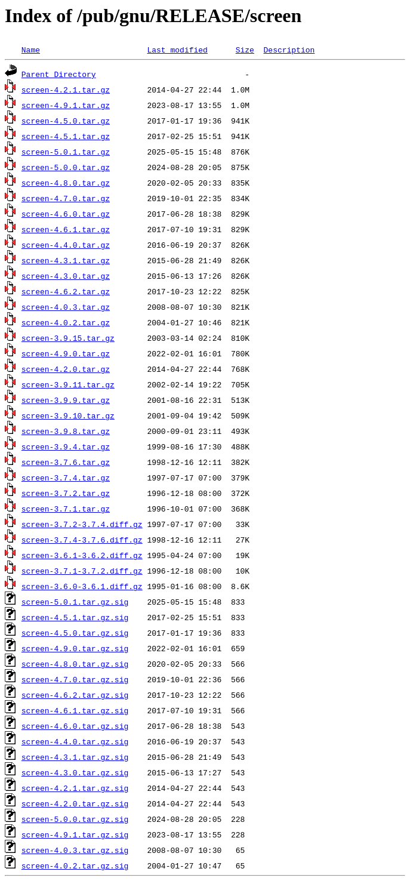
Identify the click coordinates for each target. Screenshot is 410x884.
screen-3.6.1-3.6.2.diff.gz (82, 555)
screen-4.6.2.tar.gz (65, 291)
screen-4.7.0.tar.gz (65, 198)
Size (245, 49)
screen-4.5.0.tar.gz (65, 120)
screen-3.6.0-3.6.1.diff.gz (82, 586)
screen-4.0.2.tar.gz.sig (74, 865)
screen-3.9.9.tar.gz (65, 400)
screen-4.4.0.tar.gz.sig (74, 741)
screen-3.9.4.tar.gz (65, 446)
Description (289, 49)
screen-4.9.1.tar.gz (65, 105)
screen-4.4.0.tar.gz (65, 244)
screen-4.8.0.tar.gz (65, 182)
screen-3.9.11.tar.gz (68, 384)
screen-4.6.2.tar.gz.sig (74, 694)
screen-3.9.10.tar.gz (68, 415)
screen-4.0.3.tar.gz (65, 306)
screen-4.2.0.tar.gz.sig (74, 803)
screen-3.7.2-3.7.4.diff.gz (82, 524)
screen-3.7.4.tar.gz (65, 477)
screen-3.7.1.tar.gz (65, 508)
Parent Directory (58, 74)
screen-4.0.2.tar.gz (65, 322)
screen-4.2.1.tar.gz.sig (74, 788)
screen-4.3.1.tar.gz (65, 260)
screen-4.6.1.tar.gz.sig (74, 710)
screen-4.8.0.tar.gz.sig (74, 663)
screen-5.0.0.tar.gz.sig (74, 819)
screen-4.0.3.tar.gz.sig (74, 850)
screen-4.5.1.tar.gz (65, 136)
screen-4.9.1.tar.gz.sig (74, 834)
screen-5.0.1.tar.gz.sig (74, 601)
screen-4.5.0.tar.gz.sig (74, 632)
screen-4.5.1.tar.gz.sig (74, 617)
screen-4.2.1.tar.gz (65, 89)
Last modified (177, 49)
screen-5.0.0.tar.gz (65, 167)
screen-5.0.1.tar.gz (65, 151)
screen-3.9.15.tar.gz (68, 337)
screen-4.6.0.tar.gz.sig (74, 725)
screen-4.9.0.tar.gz (65, 353)
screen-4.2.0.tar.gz (65, 369)
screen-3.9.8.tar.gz (65, 431)
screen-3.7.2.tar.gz (65, 493)
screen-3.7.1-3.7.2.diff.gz (82, 570)
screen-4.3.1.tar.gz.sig (74, 756)
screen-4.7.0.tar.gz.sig (74, 679)
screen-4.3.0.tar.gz (65, 275)
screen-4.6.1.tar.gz (65, 229)
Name (30, 49)
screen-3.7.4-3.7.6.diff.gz (82, 539)
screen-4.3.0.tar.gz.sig (74, 772)
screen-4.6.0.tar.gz (65, 213)
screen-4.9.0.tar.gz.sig (74, 648)
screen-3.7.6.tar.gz (65, 462)
